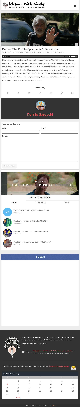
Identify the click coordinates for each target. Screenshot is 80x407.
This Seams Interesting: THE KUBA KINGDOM (30, 221)
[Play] (4, 57)
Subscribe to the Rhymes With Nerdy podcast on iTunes (53, 351)
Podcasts (48, 52)
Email (42, 128)
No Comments (60, 52)
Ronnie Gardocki (40, 114)
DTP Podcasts (37, 52)
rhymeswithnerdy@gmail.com (59, 366)
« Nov (18, 397)
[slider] (37, 56)
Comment (5, 136)
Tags (67, 203)
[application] (40, 56)
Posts (13, 203)
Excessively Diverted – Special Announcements (31, 210)
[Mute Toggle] (70, 57)
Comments (40, 203)
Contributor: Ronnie (22, 52)
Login (53, 405)
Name (4, 128)
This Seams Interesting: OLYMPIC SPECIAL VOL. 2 (32, 231)
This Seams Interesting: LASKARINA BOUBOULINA (32, 242)
